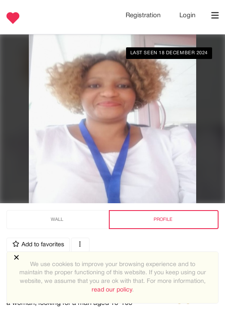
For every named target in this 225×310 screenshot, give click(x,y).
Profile (163, 219)
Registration (144, 15)
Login (187, 15)
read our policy (112, 290)
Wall (57, 219)
